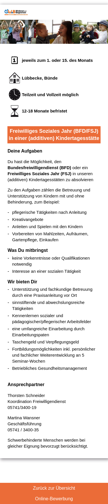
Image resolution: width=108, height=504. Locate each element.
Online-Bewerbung (54, 498)
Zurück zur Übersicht (54, 488)
